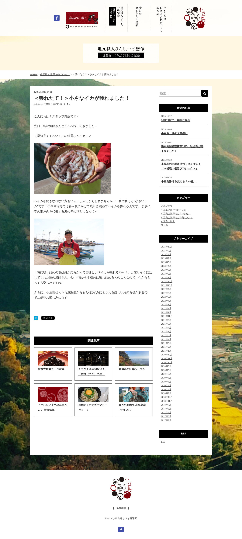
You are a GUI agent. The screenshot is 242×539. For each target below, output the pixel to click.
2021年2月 (166, 347)
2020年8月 (166, 370)
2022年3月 (166, 304)
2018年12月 (166, 397)
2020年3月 (166, 389)
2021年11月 (166, 316)
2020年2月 (166, 393)
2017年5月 (166, 408)
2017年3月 (166, 416)
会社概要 (121, 508)
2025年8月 (166, 254)
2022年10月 (166, 285)
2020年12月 (166, 354)
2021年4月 (166, 339)
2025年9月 (166, 250)
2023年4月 (166, 266)
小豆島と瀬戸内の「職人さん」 (177, 217)
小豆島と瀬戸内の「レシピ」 (176, 213)
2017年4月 (166, 412)
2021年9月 (166, 320)
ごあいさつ (166, 206)
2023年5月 (166, 262)
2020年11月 (166, 358)
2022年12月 (166, 281)
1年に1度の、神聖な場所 (175, 120)
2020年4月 (166, 385)
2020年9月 (166, 366)
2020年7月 (166, 374)
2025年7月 (166, 258)
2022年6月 (166, 293)
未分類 (164, 225)
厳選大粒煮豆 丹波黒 (51, 369)
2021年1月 (166, 351)
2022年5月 (166, 296)
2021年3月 (166, 343)
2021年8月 (166, 324)
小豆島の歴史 (168, 221)
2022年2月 (166, 308)
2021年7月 (166, 327)
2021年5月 (166, 335)
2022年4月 (166, 300)
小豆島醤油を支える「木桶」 (178, 181)
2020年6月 (166, 377)
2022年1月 (166, 312)
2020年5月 (166, 381)
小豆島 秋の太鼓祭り (174, 133)
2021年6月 (166, 331)
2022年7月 (166, 289)
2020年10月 (166, 362)
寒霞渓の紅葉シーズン (132, 369)
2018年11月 (166, 401)
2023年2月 (166, 273)
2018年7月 (166, 404)
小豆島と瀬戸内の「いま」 (57, 104)
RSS (163, 442)
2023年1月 (166, 277)
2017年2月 (166, 420)
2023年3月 (166, 269)
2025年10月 (166, 246)
